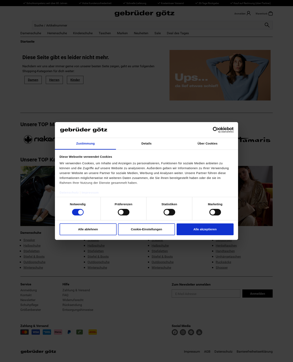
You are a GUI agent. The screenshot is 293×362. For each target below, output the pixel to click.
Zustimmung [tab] (85, 143)
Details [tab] (146, 143)
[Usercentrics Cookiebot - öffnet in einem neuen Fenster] (216, 130)
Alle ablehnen (88, 229)
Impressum (90, 192)
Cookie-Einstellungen (146, 229)
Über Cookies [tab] (208, 143)
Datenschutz (69, 192)
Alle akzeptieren (204, 229)
